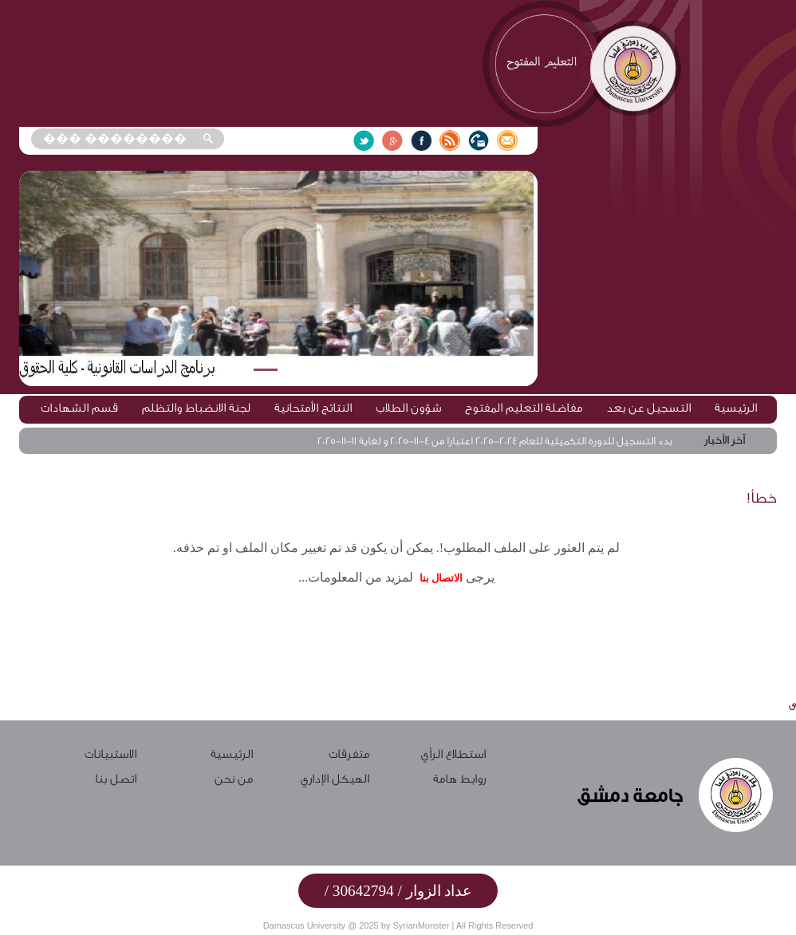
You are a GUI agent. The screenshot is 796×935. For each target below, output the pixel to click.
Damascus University (304, 925)
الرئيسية (736, 408)
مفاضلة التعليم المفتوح (523, 408)
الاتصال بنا (441, 578)
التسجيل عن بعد (648, 408)
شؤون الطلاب (408, 408)
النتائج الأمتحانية (313, 408)
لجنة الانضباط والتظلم (196, 408)
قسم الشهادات (79, 408)
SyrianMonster (420, 925)
